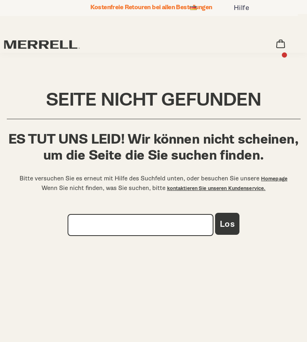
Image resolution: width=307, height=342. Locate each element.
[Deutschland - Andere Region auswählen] (193, 9)
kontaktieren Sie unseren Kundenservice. (216, 188)
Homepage (274, 179)
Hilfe (241, 8)
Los (227, 224)
